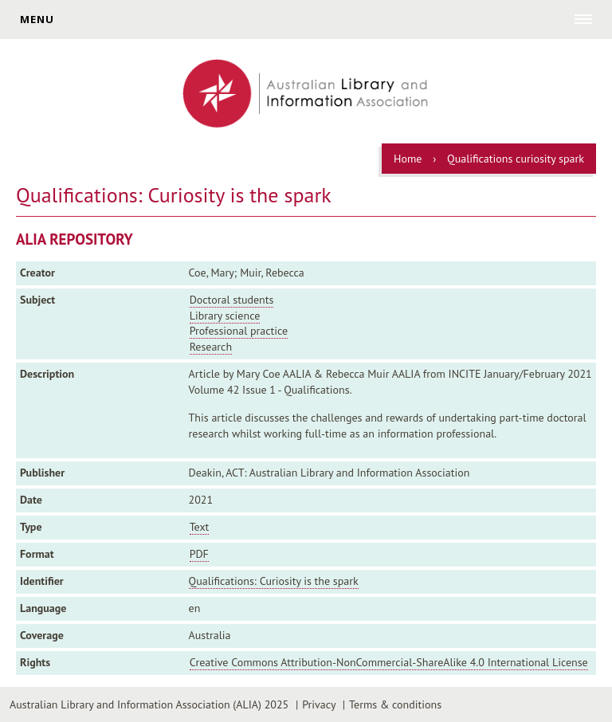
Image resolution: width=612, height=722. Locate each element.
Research (211, 346)
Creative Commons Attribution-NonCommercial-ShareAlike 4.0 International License (389, 662)
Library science (225, 315)
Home (408, 158)
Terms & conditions (395, 704)
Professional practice (239, 331)
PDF (199, 554)
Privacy (318, 704)
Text (200, 527)
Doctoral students (232, 299)
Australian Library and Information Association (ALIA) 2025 (149, 704)
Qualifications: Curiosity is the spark (274, 581)
